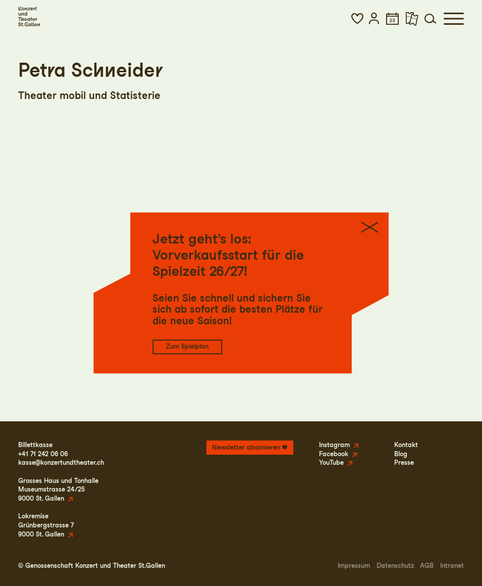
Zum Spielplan (187, 347)
